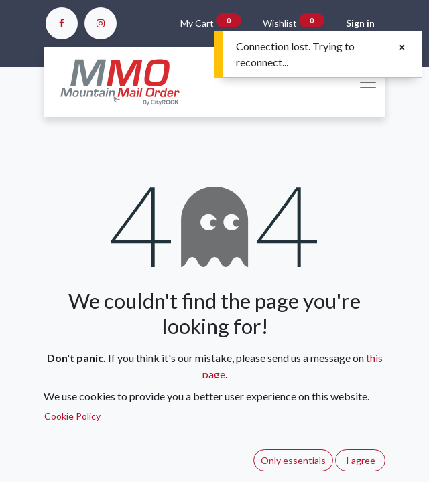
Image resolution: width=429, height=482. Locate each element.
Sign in (360, 23)
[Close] (402, 46)
